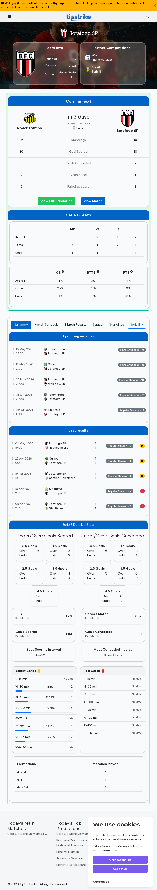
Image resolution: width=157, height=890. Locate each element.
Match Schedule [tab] (47, 324)
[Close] (154, 5)
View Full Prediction (56, 201)
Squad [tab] (98, 324)
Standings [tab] (116, 324)
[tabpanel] (78, 567)
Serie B (135, 324)
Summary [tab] (21, 324)
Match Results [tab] (75, 324)
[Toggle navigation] (9, 16)
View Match (93, 201)
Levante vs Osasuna (71, 865)
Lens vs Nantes (67, 852)
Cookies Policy (128, 846)
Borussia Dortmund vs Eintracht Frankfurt (72, 842)
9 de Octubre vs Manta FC (27, 834)
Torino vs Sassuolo (70, 858)
